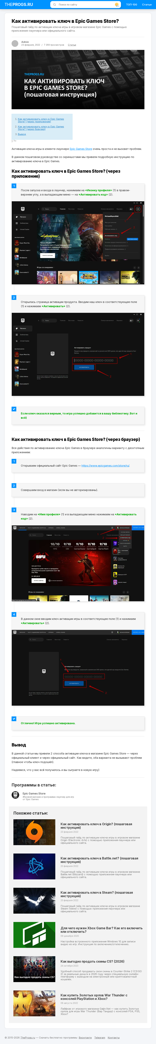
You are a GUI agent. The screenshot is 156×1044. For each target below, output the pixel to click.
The (19, 4)
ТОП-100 (131, 4)
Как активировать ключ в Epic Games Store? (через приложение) (41, 120)
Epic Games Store (81, 148)
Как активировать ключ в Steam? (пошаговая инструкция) (93, 895)
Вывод (22, 134)
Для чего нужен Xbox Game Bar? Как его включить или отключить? (99, 930)
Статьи (147, 4)
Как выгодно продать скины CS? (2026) (98, 963)
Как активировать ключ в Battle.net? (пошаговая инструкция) (95, 861)
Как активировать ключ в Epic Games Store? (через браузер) (41, 128)
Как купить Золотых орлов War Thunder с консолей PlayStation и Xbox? (100, 998)
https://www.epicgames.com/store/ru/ (105, 465)
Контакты (114, 1037)
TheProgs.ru (27, 1037)
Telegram (99, 1037)
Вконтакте (85, 1037)
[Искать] (54, 4)
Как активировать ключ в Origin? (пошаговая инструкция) (93, 827)
